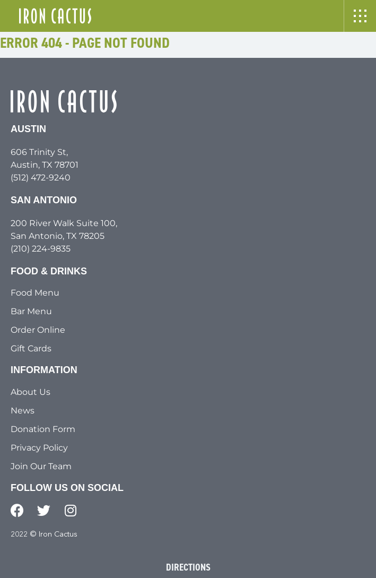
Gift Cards (31, 348)
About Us (30, 392)
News (22, 411)
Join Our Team (41, 466)
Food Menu (35, 293)
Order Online (38, 330)
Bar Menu (31, 311)
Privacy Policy (39, 448)
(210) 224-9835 (41, 249)
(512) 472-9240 (41, 177)
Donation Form (43, 429)
